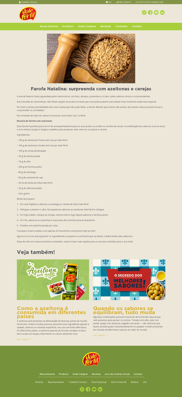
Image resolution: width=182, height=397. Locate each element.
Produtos (68, 26)
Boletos (135, 382)
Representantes (56, 382)
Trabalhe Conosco (28, 2)
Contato (137, 26)
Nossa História (49, 26)
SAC (109, 2)
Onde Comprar (87, 26)
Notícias (39, 382)
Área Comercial (118, 382)
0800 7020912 (123, 2)
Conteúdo (122, 26)
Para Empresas (99, 382)
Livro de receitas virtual (117, 374)
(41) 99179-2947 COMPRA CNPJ (149, 2)
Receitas (106, 26)
